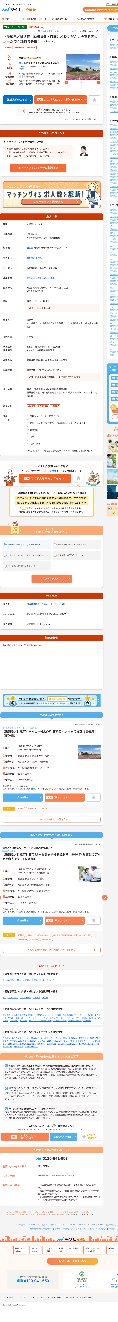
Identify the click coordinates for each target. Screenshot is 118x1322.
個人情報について (74, 1250)
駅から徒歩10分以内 (20, 1038)
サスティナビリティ (46, 1297)
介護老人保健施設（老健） (23, 1015)
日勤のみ (41, 1041)
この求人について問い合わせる (60, 99)
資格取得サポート (83, 1041)
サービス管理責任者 (64, 1228)
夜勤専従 (6, 1038)
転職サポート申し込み (72, 1261)
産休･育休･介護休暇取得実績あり (22, 1044)
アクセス (33, 1297)
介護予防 (87, 1021)
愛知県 (22, 63)
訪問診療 (14, 1021)
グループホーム (67, 1018)
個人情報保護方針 (83, 1297)
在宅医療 (36, 997)
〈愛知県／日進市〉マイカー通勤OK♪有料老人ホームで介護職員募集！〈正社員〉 (49, 734)
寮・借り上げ (46, 1038)
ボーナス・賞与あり (87, 1044)
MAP (21, 69)
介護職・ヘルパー (27, 1224)
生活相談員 (42, 1224)
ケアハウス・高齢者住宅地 (40, 1021)
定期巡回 (23, 1021)
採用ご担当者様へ (20, 1250)
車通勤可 (35, 1038)
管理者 (112, 1228)
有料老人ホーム (34, 258)
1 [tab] (81, 82)
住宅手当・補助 (60, 1038)
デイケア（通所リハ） (49, 1018)
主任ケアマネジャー (86, 1224)
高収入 (5, 1041)
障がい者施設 (81, 1018)
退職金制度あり (31, 1046)
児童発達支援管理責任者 (41, 1228)
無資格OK (94, 1038)
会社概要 (23, 1297)
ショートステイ (60, 1021)
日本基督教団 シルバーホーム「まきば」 (59, 31)
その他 (45, 997)
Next (98, 82)
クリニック (13, 997)
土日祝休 (32, 1041)
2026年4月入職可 (54, 1041)
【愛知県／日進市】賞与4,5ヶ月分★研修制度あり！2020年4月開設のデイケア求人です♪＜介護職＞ (51, 857)
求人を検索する (85, 18)
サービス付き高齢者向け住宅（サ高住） (68, 1015)
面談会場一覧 (59, 18)
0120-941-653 (52, 1158)
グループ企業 (68, 1297)
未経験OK (73, 1038)
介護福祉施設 (25, 997)
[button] (52, 579)
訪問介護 (6, 1015)
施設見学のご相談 (17, 99)
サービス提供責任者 (107, 1224)
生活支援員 (101, 1228)
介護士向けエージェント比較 (93, 1250)
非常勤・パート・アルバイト (41, 278)
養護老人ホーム (75, 1021)
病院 (4, 997)
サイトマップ (34, 1250)
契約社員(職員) (23, 980)
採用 (59, 1297)
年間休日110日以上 (18, 1041)
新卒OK (41, 1044)
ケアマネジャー (68, 1224)
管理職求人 (83, 1038)
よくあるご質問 (48, 1250)
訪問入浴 (93, 1018)
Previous (66, 82)
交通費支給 (18, 1046)
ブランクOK (69, 1041)
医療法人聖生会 (8, 851)
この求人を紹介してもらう (44, 478)
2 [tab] (83, 82)
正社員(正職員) (9, 980)
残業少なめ (51, 1044)
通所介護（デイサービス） (27, 1018)
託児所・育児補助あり (67, 1044)
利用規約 (61, 1250)
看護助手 (54, 1224)
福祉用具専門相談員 (84, 1228)
